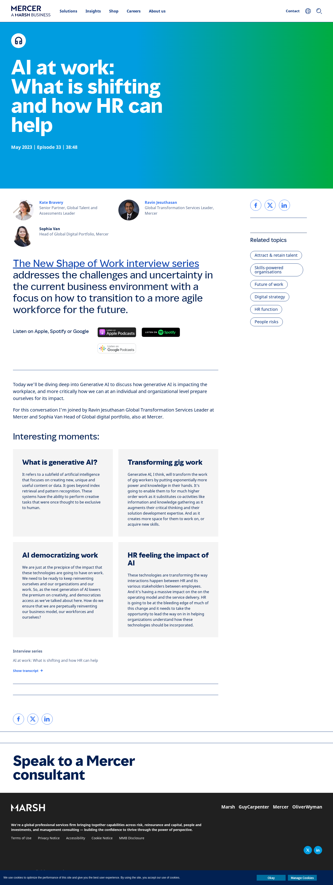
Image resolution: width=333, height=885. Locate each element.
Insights (93, 11)
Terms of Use (21, 838)
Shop (113, 11)
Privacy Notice (49, 838)
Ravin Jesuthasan (161, 202)
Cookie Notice (102, 838)
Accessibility (75, 838)
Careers (134, 11)
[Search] (319, 11)
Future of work (269, 284)
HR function (266, 309)
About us (157, 11)
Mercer (281, 807)
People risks (266, 322)
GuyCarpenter (254, 807)
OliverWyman (307, 807)
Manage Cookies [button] (302, 878)
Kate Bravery (51, 202)
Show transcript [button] (25, 671)
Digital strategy (270, 297)
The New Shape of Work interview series (106, 263)
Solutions (68, 11)
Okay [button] (271, 878)
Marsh (228, 807)
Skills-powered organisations (269, 270)
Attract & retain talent (276, 255)
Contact (293, 11)
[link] (18, 719)
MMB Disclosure (131, 838)
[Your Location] (308, 11)
